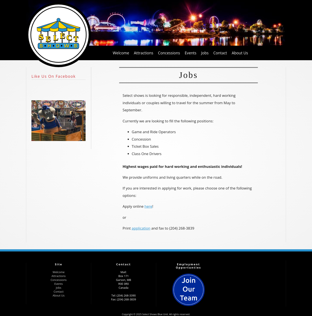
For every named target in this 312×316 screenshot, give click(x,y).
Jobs (58, 288)
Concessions (58, 280)
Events (58, 284)
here (148, 206)
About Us (59, 295)
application (141, 228)
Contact (58, 291)
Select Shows (58, 34)
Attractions (59, 276)
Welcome (59, 272)
